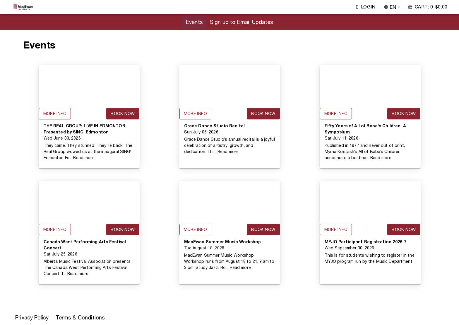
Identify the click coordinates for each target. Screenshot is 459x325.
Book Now (123, 113)
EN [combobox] (393, 7)
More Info (55, 113)
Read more (83, 157)
